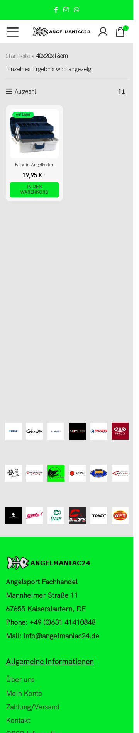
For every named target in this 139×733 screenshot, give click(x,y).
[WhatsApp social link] (76, 10)
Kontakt (18, 721)
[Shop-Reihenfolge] (121, 91)
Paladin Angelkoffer (34, 165)
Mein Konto (24, 694)
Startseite (18, 56)
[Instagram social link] (66, 10)
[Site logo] (61, 31)
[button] (34, 189)
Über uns (20, 680)
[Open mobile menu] (12, 31)
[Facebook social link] (56, 10)
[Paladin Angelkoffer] (34, 133)
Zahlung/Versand (32, 707)
